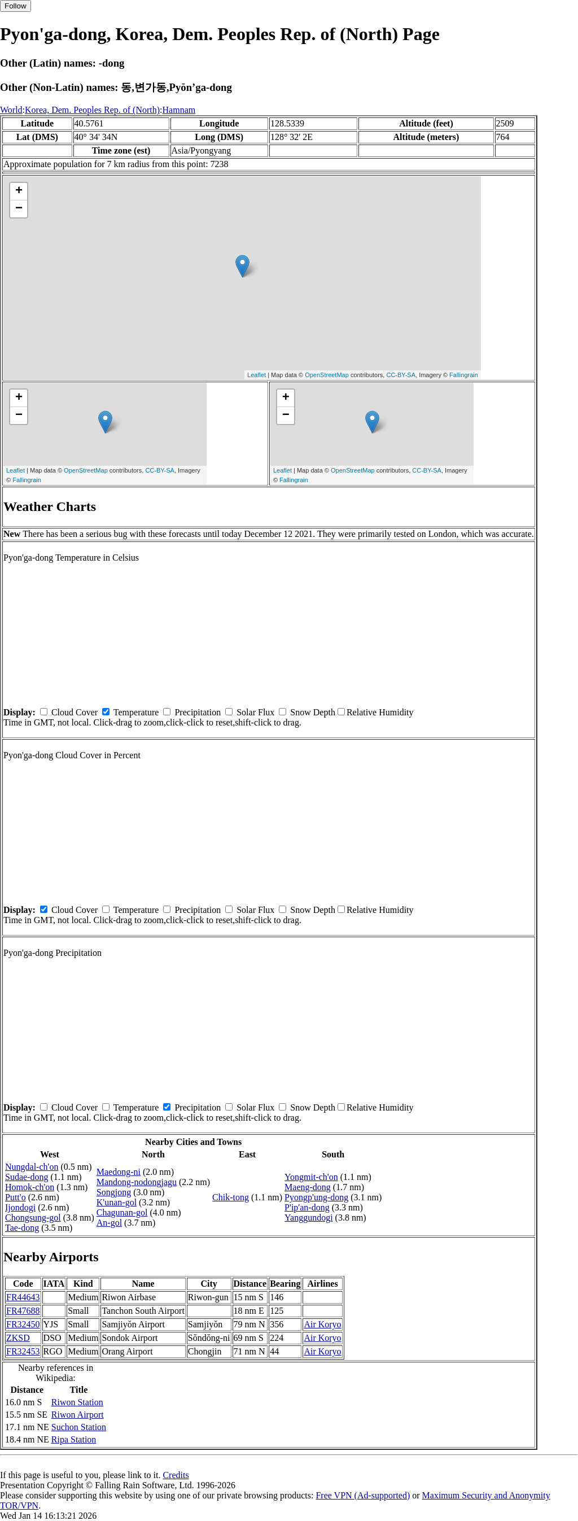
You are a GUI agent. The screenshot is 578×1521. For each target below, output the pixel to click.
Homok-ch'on (29, 1187)
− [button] (19, 208)
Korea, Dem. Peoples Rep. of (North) (92, 110)
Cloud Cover (74, 712)
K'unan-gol (117, 1202)
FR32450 (23, 1324)
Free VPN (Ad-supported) (363, 1495)
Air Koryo (322, 1324)
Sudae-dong (26, 1177)
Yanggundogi (308, 1217)
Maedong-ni (119, 1172)
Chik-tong (230, 1197)
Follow (16, 6)
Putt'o (15, 1197)
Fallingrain (463, 374)
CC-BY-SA (400, 374)
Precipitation (197, 712)
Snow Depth (312, 712)
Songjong (114, 1192)
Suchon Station (78, 1427)
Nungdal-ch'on (31, 1167)
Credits (176, 1475)
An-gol (109, 1222)
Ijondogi (20, 1207)
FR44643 (23, 1297)
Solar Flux (255, 712)
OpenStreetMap (327, 374)
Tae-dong (22, 1227)
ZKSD (18, 1338)
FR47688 (23, 1310)
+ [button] (19, 191)
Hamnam (179, 110)
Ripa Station (74, 1439)
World (11, 110)
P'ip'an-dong (307, 1207)
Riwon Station (77, 1402)
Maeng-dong (307, 1187)
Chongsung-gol (33, 1217)
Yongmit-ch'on (311, 1177)
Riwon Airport (77, 1414)
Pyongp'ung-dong (316, 1197)
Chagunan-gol (122, 1212)
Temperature (136, 712)
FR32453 (23, 1351)
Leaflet (256, 374)
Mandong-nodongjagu (137, 1182)
